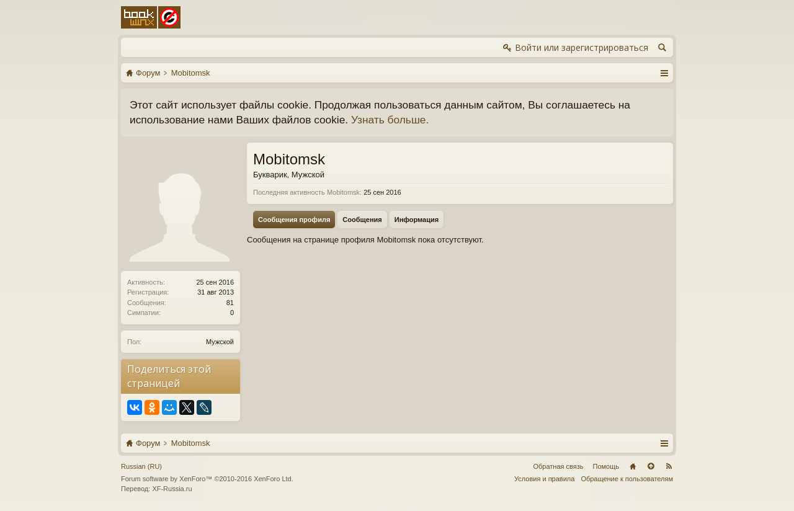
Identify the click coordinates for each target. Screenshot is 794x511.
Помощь (606, 466)
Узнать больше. (390, 119)
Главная (632, 466)
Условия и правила (544, 478)
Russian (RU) (141, 466)
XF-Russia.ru (172, 488)
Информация (417, 219)
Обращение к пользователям (627, 478)
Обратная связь (558, 466)
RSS (668, 466)
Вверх (650, 466)
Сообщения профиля (294, 219)
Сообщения (361, 219)
